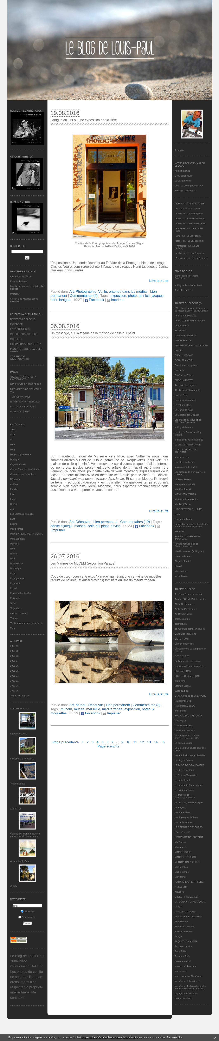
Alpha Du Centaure (184, 604)
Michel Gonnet (182, 872)
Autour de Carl (182, 325)
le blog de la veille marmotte (189, 439)
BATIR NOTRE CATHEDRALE (25, 384)
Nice (12, 558)
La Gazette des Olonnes (187, 415)
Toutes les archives (20, 695)
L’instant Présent (18, 281)
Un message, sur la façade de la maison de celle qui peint (93, 333)
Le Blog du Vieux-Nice (186, 775)
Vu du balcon (181, 576)
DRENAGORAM (183, 671)
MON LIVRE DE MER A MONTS (26, 533)
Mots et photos (17, 538)
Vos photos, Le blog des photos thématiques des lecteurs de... (191, 987)
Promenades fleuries (20, 593)
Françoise (181, 228)
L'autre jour (180, 720)
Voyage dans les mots (186, 993)
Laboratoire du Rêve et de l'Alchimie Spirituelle (188, 421)
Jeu (12, 509)
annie (178, 218)
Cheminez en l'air (183, 340)
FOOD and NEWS (184, 380)
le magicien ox (182, 457)
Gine (178, 236)
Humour (14, 504)
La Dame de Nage (184, 410)
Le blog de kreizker (184, 770)
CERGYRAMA (182, 638)
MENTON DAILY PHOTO (187, 862)
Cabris (13, 886)
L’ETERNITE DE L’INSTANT (189, 837)
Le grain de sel (182, 780)
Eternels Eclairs (183, 686)
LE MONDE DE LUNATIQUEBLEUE (185, 796)
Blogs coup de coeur (20, 454)
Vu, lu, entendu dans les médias (26, 623)
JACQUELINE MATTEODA (188, 715)
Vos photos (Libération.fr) (187, 981)
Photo (13, 573)
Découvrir (15, 479)
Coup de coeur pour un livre (189, 185)
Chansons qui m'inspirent (23, 474)
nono (177, 514)
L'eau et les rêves (184, 175)
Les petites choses (184, 822)
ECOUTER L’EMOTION (187, 676)
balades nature (182, 619)
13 (149, 742)
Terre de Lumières (184, 290)
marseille (93, 709)
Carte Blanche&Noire (21, 276)
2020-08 (14, 685)
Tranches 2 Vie (182, 956)
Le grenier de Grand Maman (189, 785)
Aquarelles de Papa (20, 861)
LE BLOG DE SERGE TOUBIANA (186, 450)
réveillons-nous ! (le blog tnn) (189, 551)
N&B (12, 548)
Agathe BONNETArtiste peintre (190, 599)
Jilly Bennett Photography (188, 390)
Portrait (14, 588)
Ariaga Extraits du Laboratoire (190, 320)
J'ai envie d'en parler (185, 385)
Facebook (94, 300)
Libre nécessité (182, 832)
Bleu (12, 444)
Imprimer (116, 300)
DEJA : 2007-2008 (184, 355)
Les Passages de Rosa (186, 817)
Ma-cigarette (181, 847)
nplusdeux (180, 892)
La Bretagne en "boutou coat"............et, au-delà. (187, 736)
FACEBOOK (16, 324)
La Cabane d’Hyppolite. (22, 758)
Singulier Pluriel (183, 561)
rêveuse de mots (183, 556)
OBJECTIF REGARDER (187, 896)
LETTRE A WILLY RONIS (23, 406)
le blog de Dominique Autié (188, 285)
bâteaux (148, 709)
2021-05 (14, 671)
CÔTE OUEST (182, 656)
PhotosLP (15, 293)
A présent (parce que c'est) (188, 594)
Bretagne (15, 459)
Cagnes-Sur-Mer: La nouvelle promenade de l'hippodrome (25, 834)
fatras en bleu (182, 691)
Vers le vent (181, 971)
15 (163, 742)
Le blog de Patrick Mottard (188, 444)
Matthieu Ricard (183, 489)
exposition (118, 296)
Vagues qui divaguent (186, 966)
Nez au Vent (181, 887)
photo (132, 296)
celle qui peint (98, 526)
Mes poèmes (16, 529)
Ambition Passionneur (186, 609)
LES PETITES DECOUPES (188, 827)
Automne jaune (182, 171)
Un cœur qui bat (183, 961)
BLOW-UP (180, 330)
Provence (15, 598)
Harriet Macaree (183, 701)
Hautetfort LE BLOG (185, 705)
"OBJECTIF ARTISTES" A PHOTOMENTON (23, 378)
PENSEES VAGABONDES (188, 916)
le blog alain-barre (184, 427)
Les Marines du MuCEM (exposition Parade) (83, 563)
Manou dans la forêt (185, 484)
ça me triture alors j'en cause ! (190, 629)
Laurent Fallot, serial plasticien (190, 755)
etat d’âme (180, 681)
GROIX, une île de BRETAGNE (190, 696)
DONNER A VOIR (184, 360)
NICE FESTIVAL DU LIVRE (188, 509)
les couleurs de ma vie (186, 467)
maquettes (59, 713)
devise (116, 526)
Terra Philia (180, 951)
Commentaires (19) (135, 522)
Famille (14, 489)
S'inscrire (27, 911)
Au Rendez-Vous (183, 614)
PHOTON (180, 531)
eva (177, 208)
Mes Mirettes (181, 867)
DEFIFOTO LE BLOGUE (22, 319)
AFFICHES (15, 808)
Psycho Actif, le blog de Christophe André (186, 545)
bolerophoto (181, 624)
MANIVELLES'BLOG (185, 857)
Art (11, 439)
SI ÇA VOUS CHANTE (186, 941)
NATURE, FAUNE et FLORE (189, 882)
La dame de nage (184, 743)
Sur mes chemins (183, 946)
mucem (66, 709)
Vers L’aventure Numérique (188, 976)
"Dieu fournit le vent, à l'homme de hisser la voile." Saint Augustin (191, 309)
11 (135, 742)
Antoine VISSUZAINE (186, 315)
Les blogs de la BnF (185, 462)
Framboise (181, 246)
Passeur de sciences (185, 911)
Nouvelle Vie (16, 563)
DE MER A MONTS (20, 411)
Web (12, 628)
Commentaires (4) (83, 296)
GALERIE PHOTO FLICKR (24, 334)
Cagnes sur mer (18, 464)
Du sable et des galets (186, 365)
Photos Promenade (184, 926)
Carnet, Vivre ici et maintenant (25, 469)
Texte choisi (16, 608)
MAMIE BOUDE (183, 852)
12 (142, 742)
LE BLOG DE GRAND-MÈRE (190, 765)
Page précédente (65, 742)
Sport (13, 603)
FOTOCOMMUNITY (20, 329)
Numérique (15, 568)
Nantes (14, 553)
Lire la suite (158, 281)
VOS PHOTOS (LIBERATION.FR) (19, 357)
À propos (179, 150)
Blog (12, 449)
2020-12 (14, 680)
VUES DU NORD (183, 998)
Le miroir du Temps (184, 790)
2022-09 (14, 651)
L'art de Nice (181, 395)
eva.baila (179, 370)
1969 (12, 429)
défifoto (14, 484)
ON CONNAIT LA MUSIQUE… (190, 901)
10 (128, 742)
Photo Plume (181, 921)
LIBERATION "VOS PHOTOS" (25, 344)
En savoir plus (174, 1037)
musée (79, 709)
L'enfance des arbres (185, 400)
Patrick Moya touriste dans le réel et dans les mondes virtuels (191, 525)
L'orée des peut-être (185, 730)
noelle (179, 213)
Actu (12, 434)
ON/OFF (179, 906)
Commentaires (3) (146, 705)
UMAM (178, 566)
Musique (14, 543)
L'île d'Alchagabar (184, 725)
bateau (81, 705)
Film (12, 494)
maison (79, 526)
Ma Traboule (181, 842)
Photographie (17, 578)
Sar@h (178, 936)
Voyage (14, 618)
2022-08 (14, 656)
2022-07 (14, 661)
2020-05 (14, 690)
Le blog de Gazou (184, 760)
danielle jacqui (61, 526)
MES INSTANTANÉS (185, 494)
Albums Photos (20, 708)
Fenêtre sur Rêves (184, 375)
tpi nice (144, 296)
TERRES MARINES (20, 396)
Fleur (12, 499)
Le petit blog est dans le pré (189, 802)
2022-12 (14, 646)
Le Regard (180, 807)
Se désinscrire (27, 917)
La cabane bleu (182, 405)
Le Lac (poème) (183, 180)
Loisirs (13, 524)
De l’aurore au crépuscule (188, 661)
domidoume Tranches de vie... (190, 666)
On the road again (184, 519)
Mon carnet (180, 877)
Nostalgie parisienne (185, 190)
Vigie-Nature (181, 571)
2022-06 (14, 666)
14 (156, 742)
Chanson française (184, 643)
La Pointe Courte (18, 733)
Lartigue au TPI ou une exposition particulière (84, 120)
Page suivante (108, 746)
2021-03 (14, 676)
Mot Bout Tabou (183, 504)
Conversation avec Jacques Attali (191, 345)
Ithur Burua (180, 710)
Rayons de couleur (184, 931)
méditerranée (112, 709)
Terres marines (17, 783)
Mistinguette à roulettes (186, 499)
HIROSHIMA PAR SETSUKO (25, 401)
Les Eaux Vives (183, 812)
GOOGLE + (16, 339)
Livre (12, 519)
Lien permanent (105, 522)
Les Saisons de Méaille (22, 514)
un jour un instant (19, 613)
